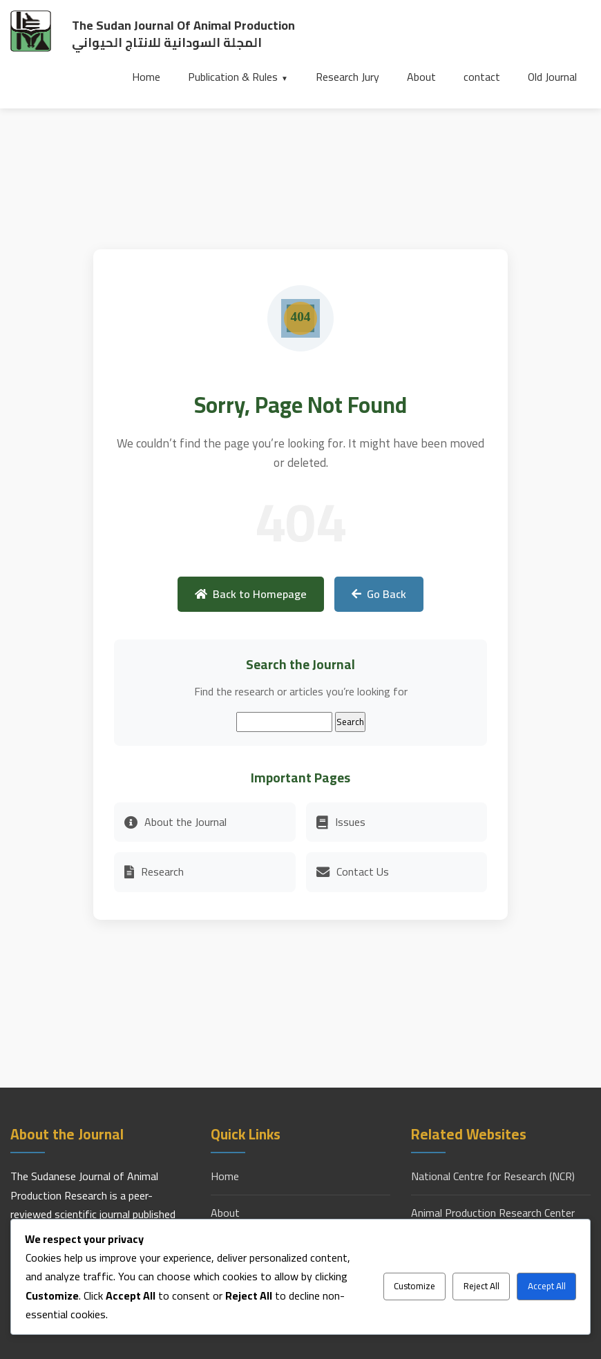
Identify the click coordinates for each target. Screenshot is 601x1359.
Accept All (547, 1286)
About (421, 76)
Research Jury (347, 76)
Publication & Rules (233, 76)
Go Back (379, 594)
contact (482, 76)
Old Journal (552, 76)
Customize (414, 1286)
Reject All (481, 1286)
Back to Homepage (251, 594)
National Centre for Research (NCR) (493, 1176)
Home (146, 76)
